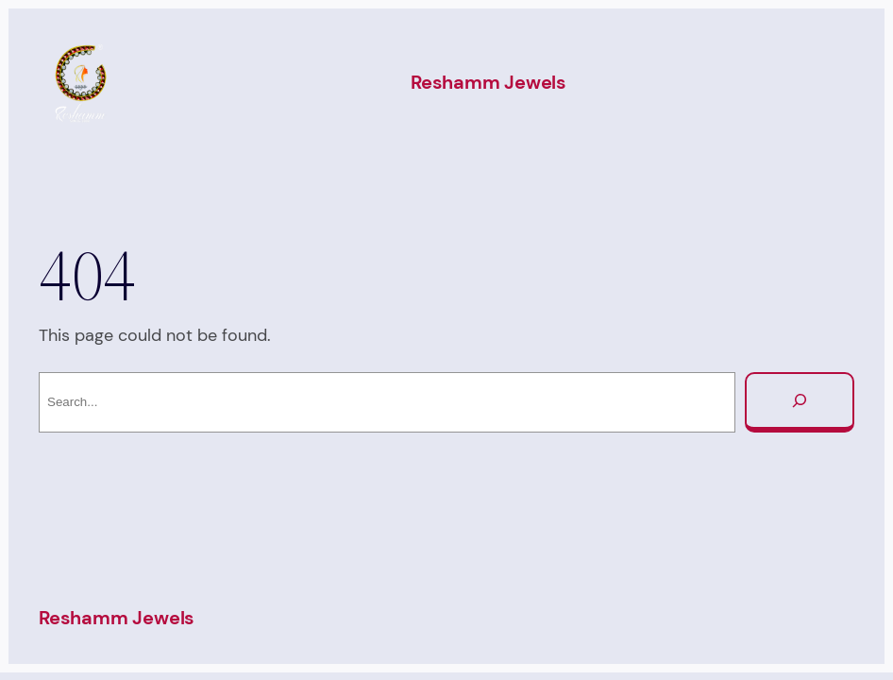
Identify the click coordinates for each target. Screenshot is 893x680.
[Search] (799, 402)
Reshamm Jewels (488, 82)
